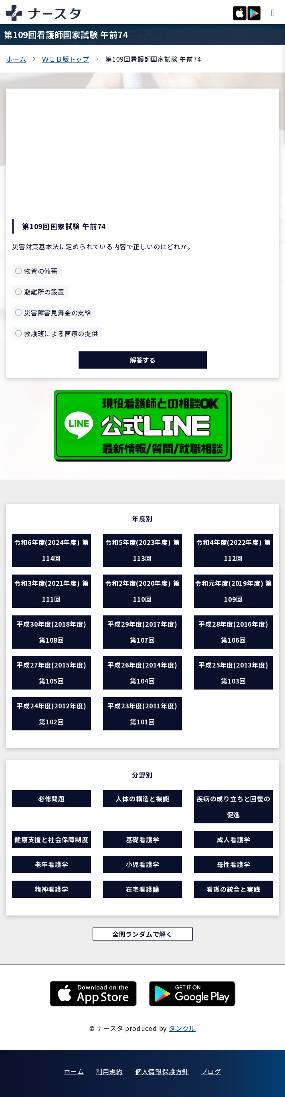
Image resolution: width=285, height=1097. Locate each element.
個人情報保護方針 (162, 1071)
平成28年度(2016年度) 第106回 (233, 632)
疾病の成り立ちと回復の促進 (233, 806)
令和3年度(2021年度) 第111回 (51, 591)
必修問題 (51, 798)
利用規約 (109, 1071)
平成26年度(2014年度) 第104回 (142, 673)
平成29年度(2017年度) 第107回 (142, 632)
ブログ (211, 1071)
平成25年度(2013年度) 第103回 (233, 673)
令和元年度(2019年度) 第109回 (233, 591)
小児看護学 (143, 864)
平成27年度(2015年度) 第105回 (51, 673)
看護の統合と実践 (233, 889)
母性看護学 (234, 864)
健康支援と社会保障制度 (51, 839)
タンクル (182, 1028)
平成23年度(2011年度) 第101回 (142, 713)
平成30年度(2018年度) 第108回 (51, 632)
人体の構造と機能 (142, 798)
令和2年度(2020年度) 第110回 (142, 591)
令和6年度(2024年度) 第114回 (51, 550)
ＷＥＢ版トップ (65, 59)
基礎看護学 (143, 839)
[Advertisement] (142, 159)
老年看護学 (52, 864)
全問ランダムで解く (142, 934)
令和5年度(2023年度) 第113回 (142, 550)
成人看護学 (234, 839)
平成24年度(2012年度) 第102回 (51, 713)
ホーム (16, 59)
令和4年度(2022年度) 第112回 (233, 550)
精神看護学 (52, 889)
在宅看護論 (143, 889)
